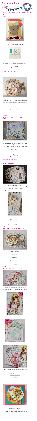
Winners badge (23, 12)
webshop (14, 99)
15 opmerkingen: (11, 224)
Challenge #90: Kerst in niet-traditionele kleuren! (13, 228)
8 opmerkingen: (11, 159)
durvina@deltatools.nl (15, 59)
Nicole (10, 99)
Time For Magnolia (15, 145)
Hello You (5, 382)
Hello (4, 75)
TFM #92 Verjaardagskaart (8, 163)
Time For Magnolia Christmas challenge (16, 250)
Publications (18, 12)
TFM (23, 143)
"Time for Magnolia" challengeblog (10, 187)
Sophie (4, 16)
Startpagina (4, 12)
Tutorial (9, 12)
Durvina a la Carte (10, 3)
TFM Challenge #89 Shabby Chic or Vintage (12, 268)
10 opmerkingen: (11, 71)
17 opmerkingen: (11, 377)
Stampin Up (25, 63)
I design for (13, 12)
